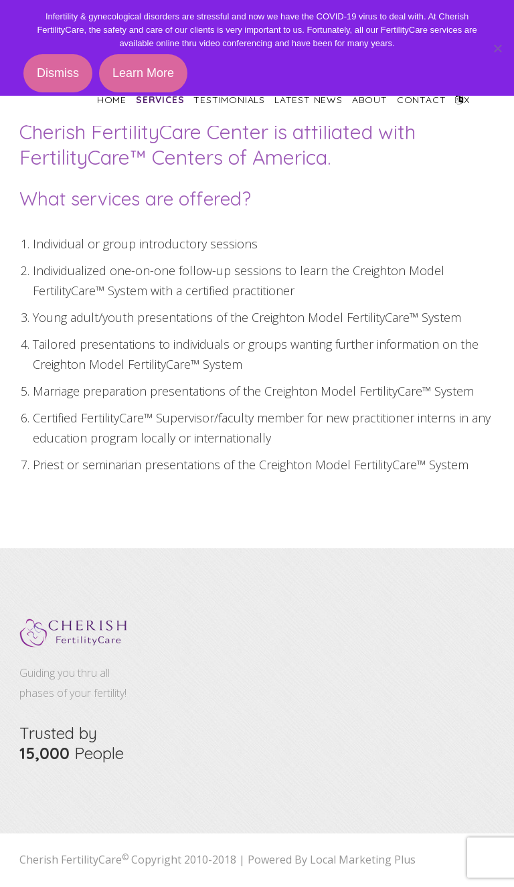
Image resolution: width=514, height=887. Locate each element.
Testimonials (229, 100)
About (370, 100)
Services (160, 100)
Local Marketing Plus (363, 859)
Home (111, 100)
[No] (497, 48)
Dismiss (58, 73)
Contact (421, 100)
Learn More (143, 73)
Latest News (308, 100)
